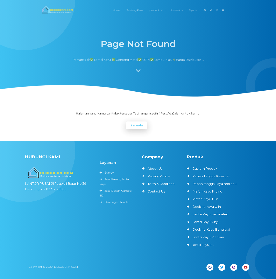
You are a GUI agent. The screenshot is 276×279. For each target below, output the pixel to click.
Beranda (136, 125)
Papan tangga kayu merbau (214, 184)
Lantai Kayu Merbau (208, 237)
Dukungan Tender (117, 202)
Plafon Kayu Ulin (205, 199)
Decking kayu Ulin (206, 207)
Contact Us (156, 191)
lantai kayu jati (203, 245)
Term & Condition (161, 184)
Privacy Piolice (159, 176)
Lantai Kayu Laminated (210, 214)
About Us (155, 168)
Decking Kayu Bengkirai (211, 229)
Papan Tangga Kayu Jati (211, 176)
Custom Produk (204, 168)
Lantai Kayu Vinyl (205, 222)
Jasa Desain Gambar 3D (116, 194)
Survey (109, 174)
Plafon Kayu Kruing (207, 191)
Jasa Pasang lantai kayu (114, 183)
